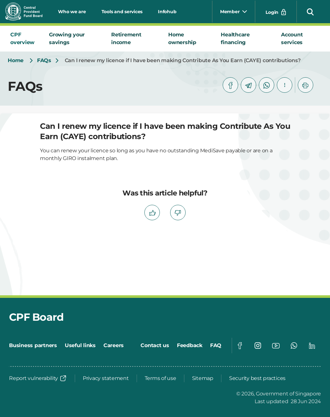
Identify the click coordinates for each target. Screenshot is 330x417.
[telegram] (248, 85)
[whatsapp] (266, 85)
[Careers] (113, 345)
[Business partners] (33, 345)
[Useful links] (80, 345)
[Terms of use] (160, 378)
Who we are (72, 11)
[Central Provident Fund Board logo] (27, 11)
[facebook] (230, 85)
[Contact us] (155, 345)
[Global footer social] (240, 345)
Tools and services (122, 11)
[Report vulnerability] (38, 378)
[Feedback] (189, 345)
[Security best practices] (257, 378)
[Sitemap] (202, 378)
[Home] (15, 60)
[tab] (24, 38)
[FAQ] (215, 345)
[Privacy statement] (106, 378)
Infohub (167, 11)
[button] (310, 11)
